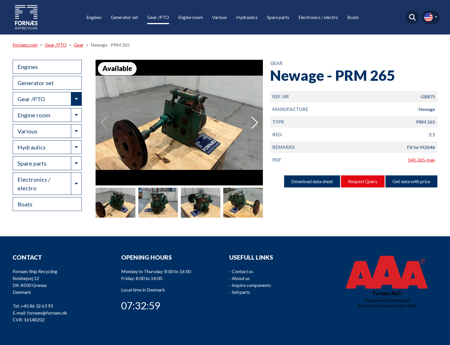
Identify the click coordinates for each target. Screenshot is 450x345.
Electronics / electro (318, 17)
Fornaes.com (25, 44)
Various (219, 17)
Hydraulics (247, 17)
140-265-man (421, 159)
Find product (412, 17)
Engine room (190, 17)
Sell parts (241, 292)
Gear (79, 44)
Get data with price (411, 181)
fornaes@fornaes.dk (47, 312)
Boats (353, 17)
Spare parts (278, 17)
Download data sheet (312, 181)
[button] (255, 122)
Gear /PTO (158, 17)
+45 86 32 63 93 (37, 305)
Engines (94, 17)
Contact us (242, 271)
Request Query (362, 181)
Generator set (124, 17)
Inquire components (251, 285)
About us (241, 278)
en (428, 17)
